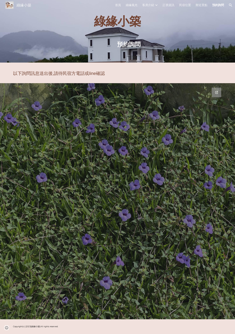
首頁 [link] (118, 5)
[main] (117, 31)
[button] (230, 5)
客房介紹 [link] (148, 5)
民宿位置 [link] (185, 5)
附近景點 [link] (201, 5)
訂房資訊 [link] (168, 5)
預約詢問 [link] (218, 5)
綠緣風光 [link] (132, 5)
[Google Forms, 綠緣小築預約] (117, 201)
